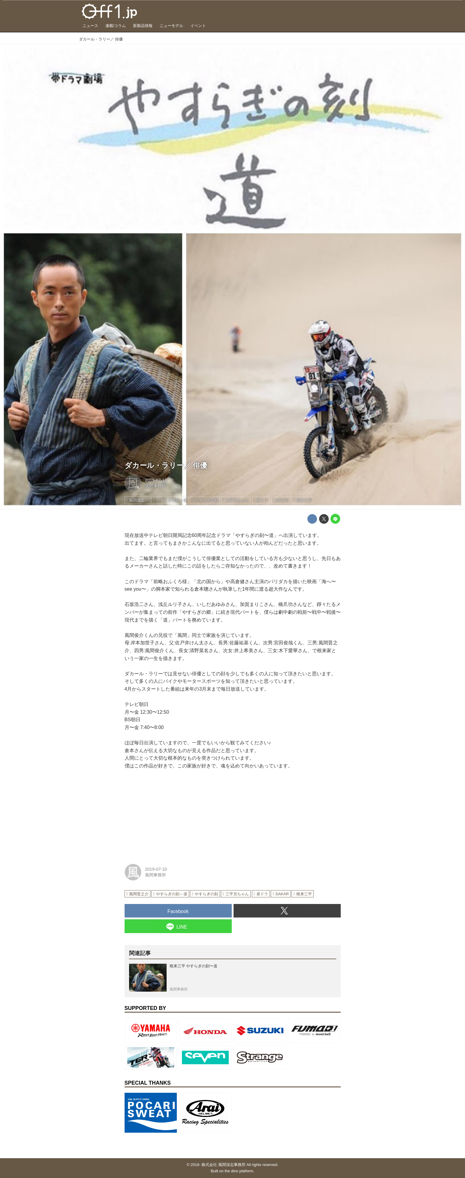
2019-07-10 (156, 480)
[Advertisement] (170, 814)
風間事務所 (155, 486)
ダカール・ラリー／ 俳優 (166, 465)
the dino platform (239, 1171)
